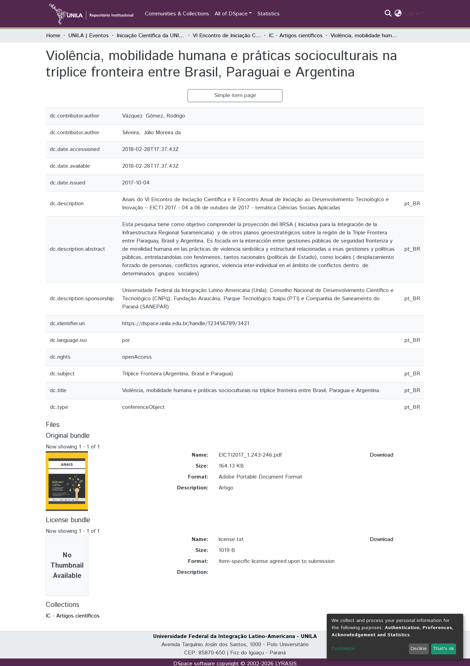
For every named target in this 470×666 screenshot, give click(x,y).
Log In (412, 14)
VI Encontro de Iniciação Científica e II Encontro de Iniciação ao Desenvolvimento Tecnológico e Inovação (227, 36)
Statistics (268, 14)
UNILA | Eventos (88, 36)
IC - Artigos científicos (296, 36)
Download (381, 455)
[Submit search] (388, 14)
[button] (398, 14)
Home (53, 36)
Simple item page (235, 95)
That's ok (443, 648)
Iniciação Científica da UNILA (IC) (151, 36)
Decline (419, 648)
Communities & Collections (177, 14)
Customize (343, 648)
